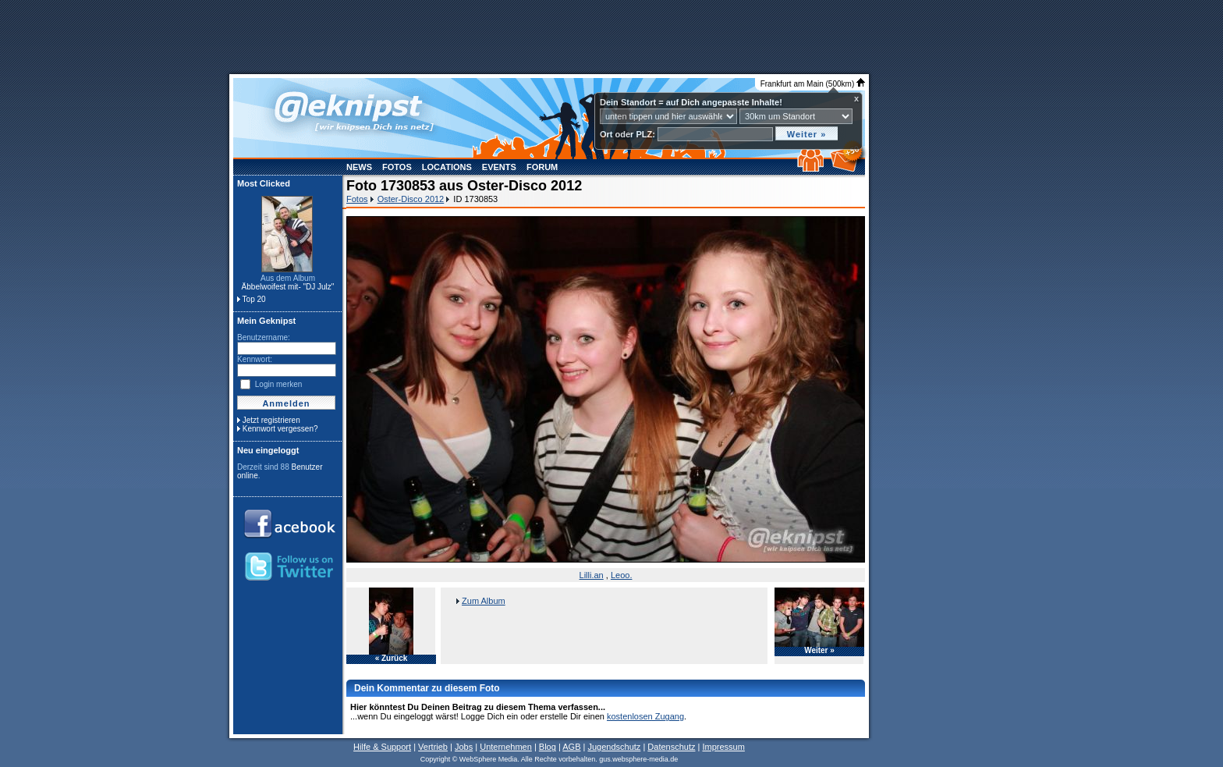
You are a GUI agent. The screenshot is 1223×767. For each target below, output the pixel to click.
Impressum (723, 746)
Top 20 (254, 299)
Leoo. (622, 575)
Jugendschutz (613, 746)
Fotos (397, 167)
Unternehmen (506, 746)
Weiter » (819, 651)
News (359, 167)
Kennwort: (254, 359)
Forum (542, 167)
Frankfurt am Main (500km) (812, 84)
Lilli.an (592, 575)
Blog (547, 746)
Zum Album (483, 600)
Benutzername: (263, 337)
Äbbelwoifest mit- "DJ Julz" (288, 286)
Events (499, 167)
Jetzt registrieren (271, 420)
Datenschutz (671, 746)
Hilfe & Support (382, 746)
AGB (571, 746)
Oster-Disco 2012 (411, 199)
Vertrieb (433, 746)
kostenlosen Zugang (645, 716)
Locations (447, 167)
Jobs (464, 746)
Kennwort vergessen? (280, 428)
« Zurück (391, 658)
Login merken (279, 384)
